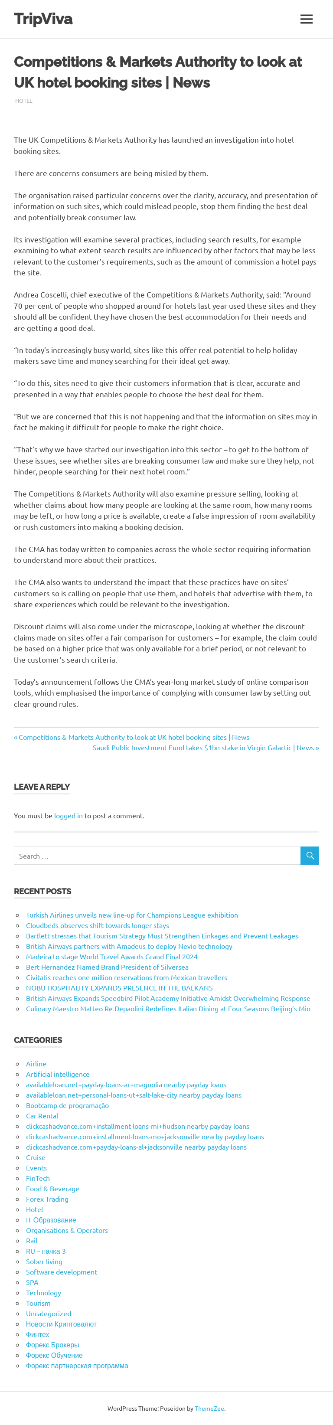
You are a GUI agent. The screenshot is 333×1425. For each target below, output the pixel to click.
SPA (32, 1282)
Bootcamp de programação (67, 1105)
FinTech (38, 1177)
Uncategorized (48, 1313)
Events (36, 1167)
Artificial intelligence (58, 1073)
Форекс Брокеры (52, 1344)
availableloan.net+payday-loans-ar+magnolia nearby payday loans (126, 1084)
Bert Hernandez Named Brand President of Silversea (107, 966)
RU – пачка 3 (46, 1250)
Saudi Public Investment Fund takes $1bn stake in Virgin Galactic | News (203, 747)
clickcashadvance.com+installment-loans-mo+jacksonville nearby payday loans (145, 1136)
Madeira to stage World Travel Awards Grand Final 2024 (112, 956)
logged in (68, 815)
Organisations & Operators (67, 1230)
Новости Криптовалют (61, 1323)
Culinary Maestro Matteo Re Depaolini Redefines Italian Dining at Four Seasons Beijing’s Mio (168, 1008)
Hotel (24, 100)
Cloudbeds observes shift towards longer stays (97, 925)
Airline (36, 1063)
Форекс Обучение (54, 1354)
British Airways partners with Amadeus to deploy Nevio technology (129, 945)
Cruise (36, 1157)
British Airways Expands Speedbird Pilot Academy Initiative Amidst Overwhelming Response (168, 998)
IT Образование (51, 1219)
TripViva (43, 19)
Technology (43, 1292)
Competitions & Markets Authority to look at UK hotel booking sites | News (133, 736)
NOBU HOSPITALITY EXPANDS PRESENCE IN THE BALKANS (119, 987)
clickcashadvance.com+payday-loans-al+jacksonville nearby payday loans (136, 1146)
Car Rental (42, 1115)
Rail (31, 1240)
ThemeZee (209, 1408)
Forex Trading (47, 1198)
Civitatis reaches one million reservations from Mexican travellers (126, 977)
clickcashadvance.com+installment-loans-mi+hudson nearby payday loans (137, 1125)
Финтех (37, 1334)
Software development (61, 1271)
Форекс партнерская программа (77, 1365)
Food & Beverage (52, 1188)
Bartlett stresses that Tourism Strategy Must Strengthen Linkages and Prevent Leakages (162, 935)
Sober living (44, 1261)
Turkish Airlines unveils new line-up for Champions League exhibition (132, 914)
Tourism (38, 1302)
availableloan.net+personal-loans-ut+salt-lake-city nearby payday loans (134, 1094)
